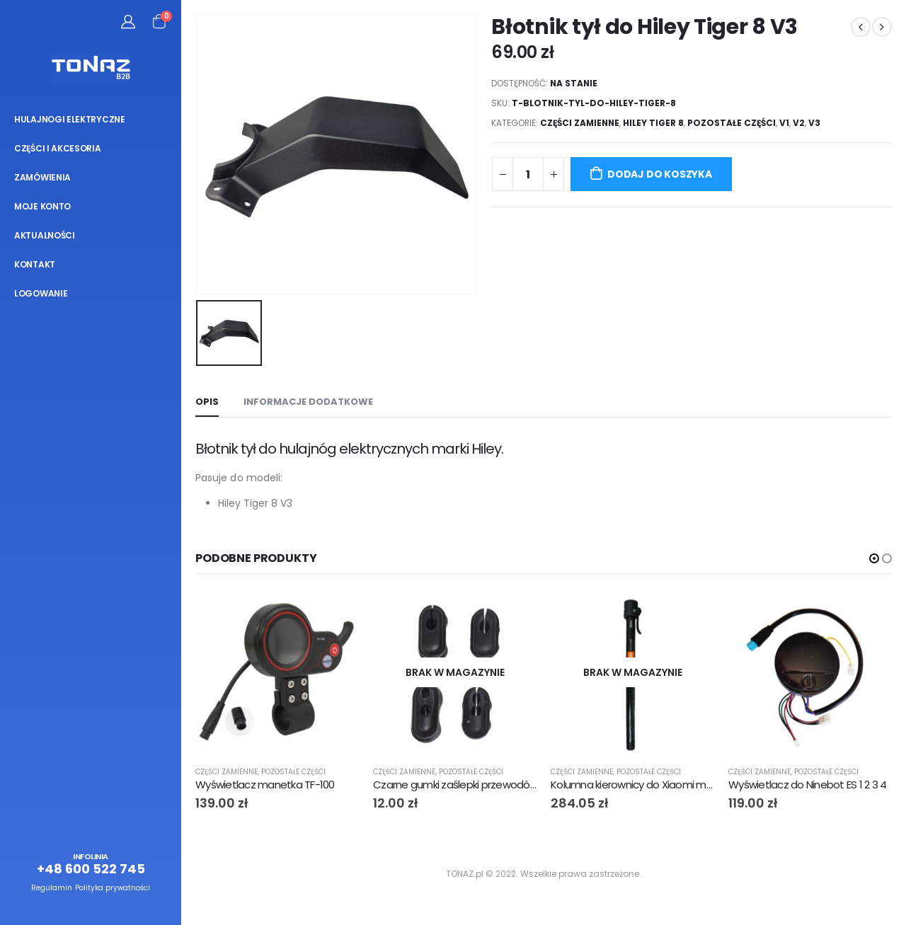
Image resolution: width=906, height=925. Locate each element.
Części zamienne (579, 123)
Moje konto (42, 206)
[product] (277, 672)
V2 (799, 123)
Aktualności (44, 235)
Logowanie (40, 293)
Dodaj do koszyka (659, 174)
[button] (874, 558)
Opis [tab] (207, 401)
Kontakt (34, 264)
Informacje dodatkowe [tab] (308, 401)
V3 (814, 123)
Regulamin (51, 888)
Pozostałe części (731, 123)
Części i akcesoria (57, 148)
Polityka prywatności (112, 888)
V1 (784, 123)
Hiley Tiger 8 (653, 123)
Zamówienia (42, 177)
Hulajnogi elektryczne (69, 119)
